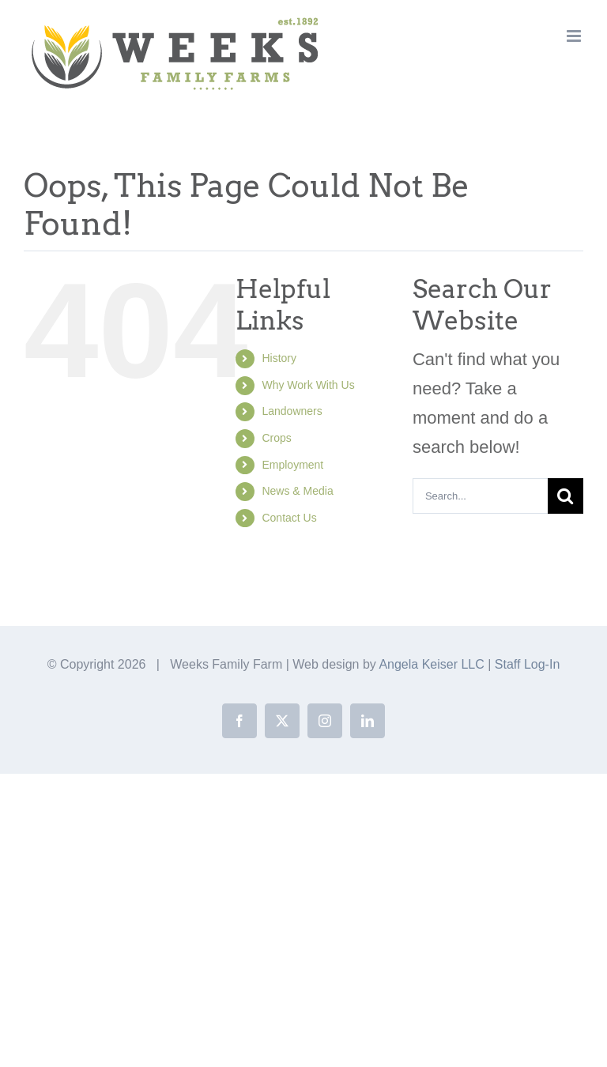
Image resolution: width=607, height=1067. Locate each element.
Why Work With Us (308, 385)
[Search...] (480, 496)
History (279, 358)
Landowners (292, 411)
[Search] (565, 496)
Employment (292, 464)
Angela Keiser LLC (431, 664)
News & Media (297, 490)
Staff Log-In (527, 664)
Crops (276, 438)
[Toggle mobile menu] (575, 36)
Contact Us (289, 517)
